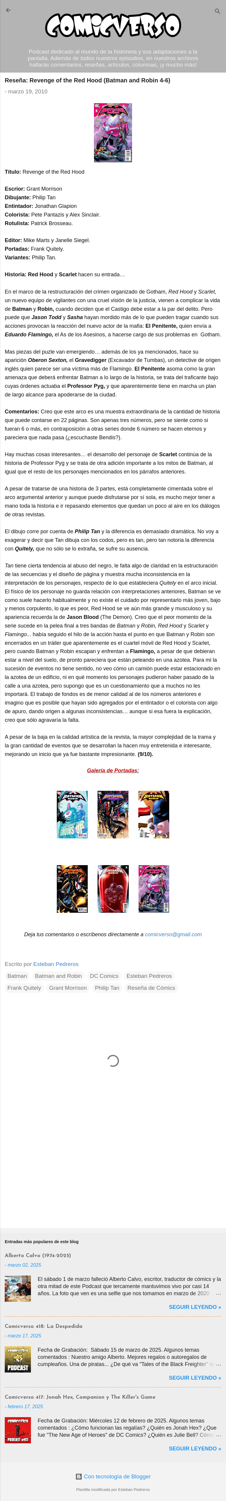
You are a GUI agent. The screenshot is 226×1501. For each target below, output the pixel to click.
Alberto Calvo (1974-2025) (38, 1256)
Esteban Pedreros (149, 976)
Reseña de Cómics (151, 988)
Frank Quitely (24, 988)
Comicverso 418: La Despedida (43, 1326)
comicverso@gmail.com (173, 934)
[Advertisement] (113, 1176)
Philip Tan (107, 988)
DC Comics (104, 976)
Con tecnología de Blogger (113, 1476)
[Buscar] (217, 12)
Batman (17, 976)
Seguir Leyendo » (195, 1307)
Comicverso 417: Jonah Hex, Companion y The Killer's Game (80, 1397)
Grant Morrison (68, 988)
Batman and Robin (58, 976)
